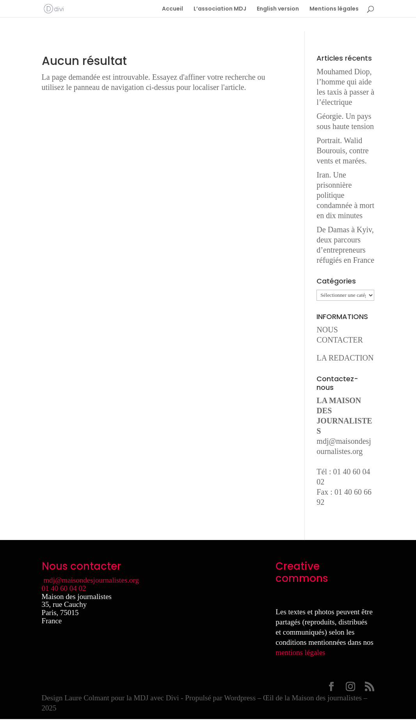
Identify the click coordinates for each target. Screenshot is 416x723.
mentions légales (300, 652)
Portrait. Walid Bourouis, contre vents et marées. (342, 150)
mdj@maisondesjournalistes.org (91, 580)
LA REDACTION (344, 357)
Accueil (172, 9)
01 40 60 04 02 (64, 588)
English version (278, 9)
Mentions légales (334, 9)
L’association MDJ (220, 9)
